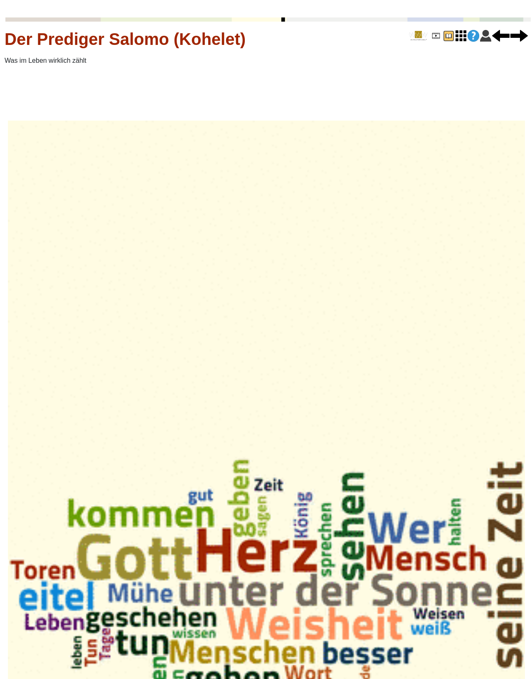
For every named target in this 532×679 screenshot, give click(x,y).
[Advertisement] (148, 93)
